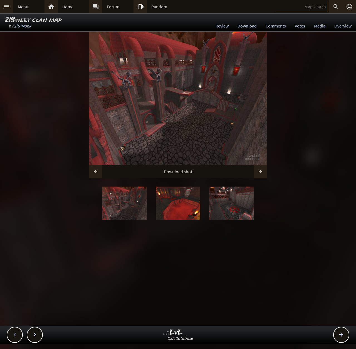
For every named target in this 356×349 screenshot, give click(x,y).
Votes (300, 26)
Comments (276, 26)
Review (222, 26)
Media (319, 26)
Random (159, 6)
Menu (23, 6)
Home (67, 6)
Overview (343, 26)
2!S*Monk (22, 26)
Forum (113, 6)
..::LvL (173, 332)
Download (247, 26)
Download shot (178, 171)
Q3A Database (180, 338)
